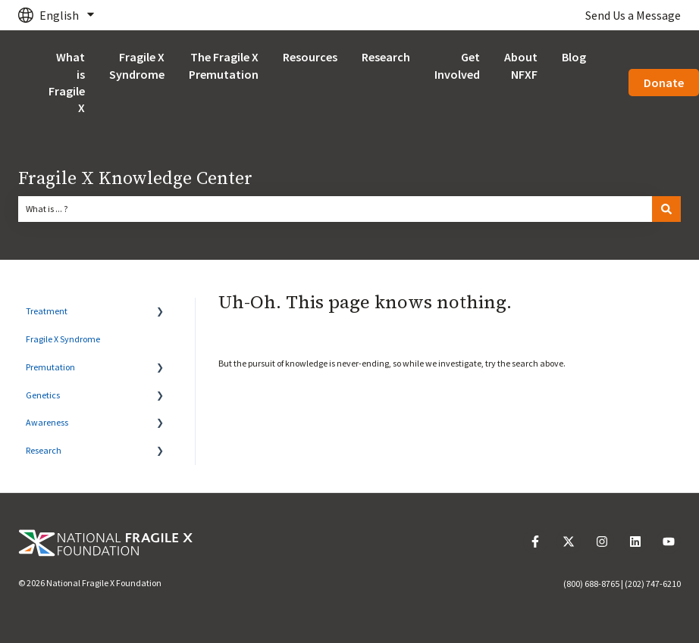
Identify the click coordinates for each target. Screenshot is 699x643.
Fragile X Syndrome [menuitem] (63, 339)
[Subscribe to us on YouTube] (669, 541)
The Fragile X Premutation (224, 65)
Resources (310, 56)
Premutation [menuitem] (50, 367)
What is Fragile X (67, 82)
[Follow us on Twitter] (568, 541)
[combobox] (335, 209)
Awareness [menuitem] (47, 422)
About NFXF (521, 65)
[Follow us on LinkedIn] (635, 541)
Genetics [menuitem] (43, 395)
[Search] (666, 209)
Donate (664, 82)
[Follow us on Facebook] (535, 541)
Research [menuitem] (43, 450)
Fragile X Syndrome (137, 65)
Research (386, 56)
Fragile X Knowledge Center (135, 178)
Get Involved (457, 65)
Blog (574, 56)
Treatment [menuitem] (46, 311)
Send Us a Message (633, 15)
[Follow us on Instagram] (602, 541)
